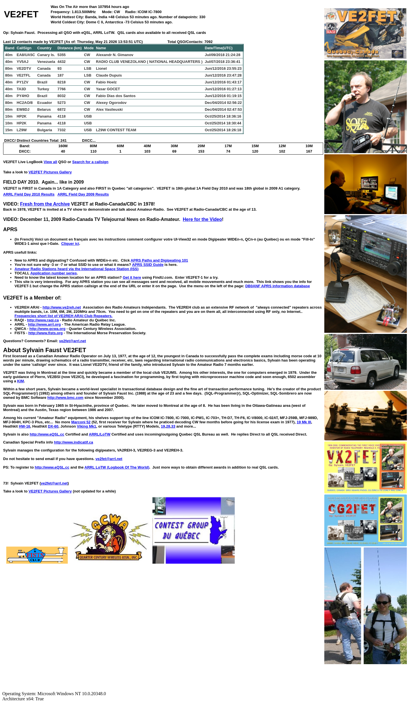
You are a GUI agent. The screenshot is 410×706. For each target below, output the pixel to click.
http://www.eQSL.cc (47, 434)
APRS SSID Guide (148, 264)
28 (168, 426)
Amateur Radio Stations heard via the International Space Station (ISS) (77, 269)
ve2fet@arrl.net (72, 341)
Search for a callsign (90, 162)
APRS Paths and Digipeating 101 (159, 260)
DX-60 (53, 426)
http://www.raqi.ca (43, 320)
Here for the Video (202, 219)
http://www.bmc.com (65, 397)
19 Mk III (304, 422)
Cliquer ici (70, 243)
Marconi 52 (81, 422)
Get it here (132, 277)
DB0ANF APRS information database (277, 286)
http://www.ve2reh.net (61, 307)
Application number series (53, 273)
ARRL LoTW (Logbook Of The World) (117, 467)
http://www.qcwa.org (47, 329)
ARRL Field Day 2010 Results (28, 194)
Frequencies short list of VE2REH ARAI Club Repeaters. (63, 316)
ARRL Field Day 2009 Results (83, 194)
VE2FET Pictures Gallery (50, 172)
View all (50, 162)
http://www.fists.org (45, 333)
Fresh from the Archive (45, 204)
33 (173, 426)
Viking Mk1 (86, 426)
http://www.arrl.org (44, 324)
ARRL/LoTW (99, 434)
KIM (20, 381)
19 (163, 426)
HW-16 (24, 426)
